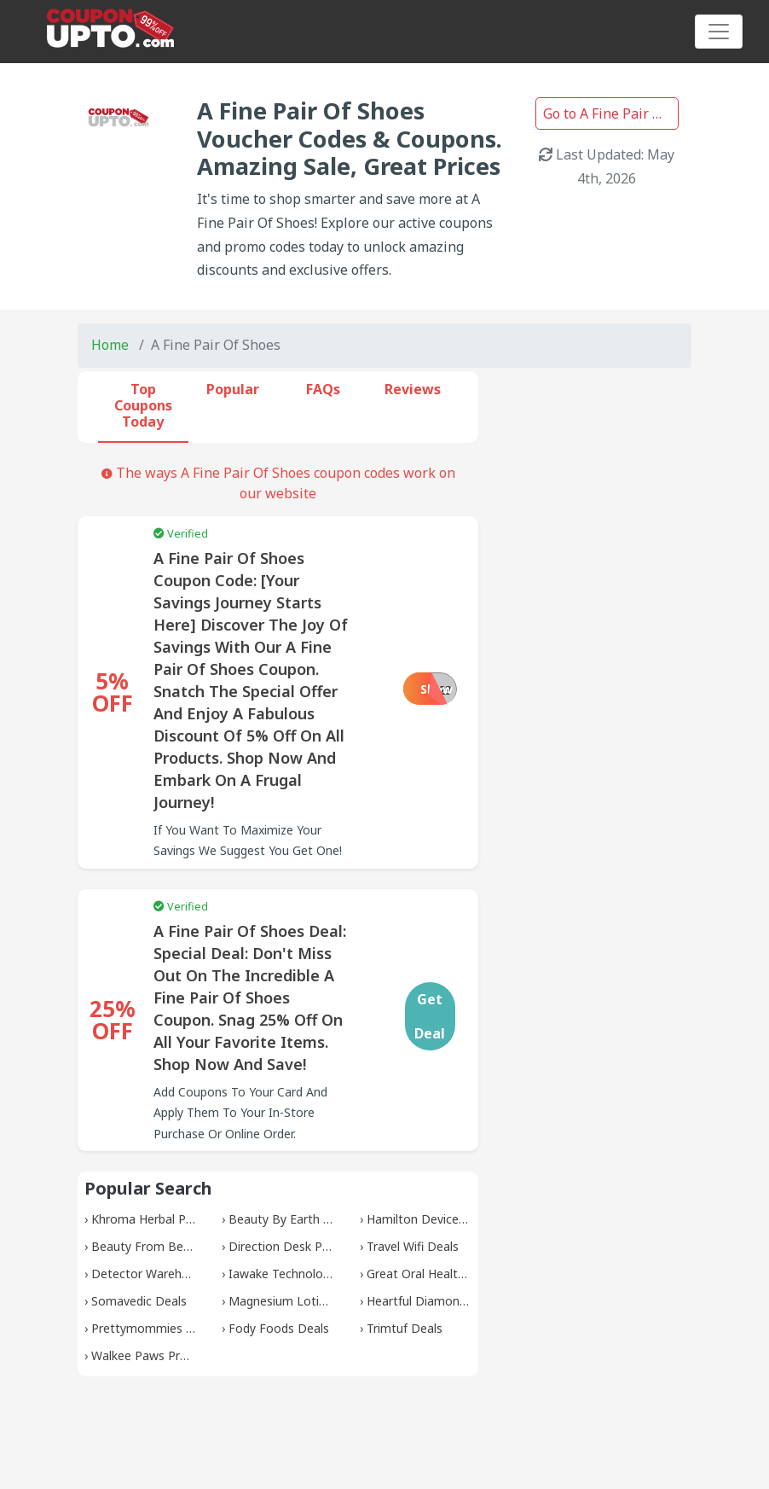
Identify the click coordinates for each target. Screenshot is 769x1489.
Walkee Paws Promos (151, 1355)
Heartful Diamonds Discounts (449, 1301)
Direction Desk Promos (293, 1246)
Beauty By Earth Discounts (303, 1219)
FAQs (323, 389)
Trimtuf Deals (404, 1328)
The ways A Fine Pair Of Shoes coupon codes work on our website (278, 483)
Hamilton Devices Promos (439, 1219)
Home (110, 344)
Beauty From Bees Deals (161, 1246)
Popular (232, 389)
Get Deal (429, 1016)
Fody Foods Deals (278, 1328)
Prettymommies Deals (154, 1328)
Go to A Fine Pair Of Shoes (611, 113)
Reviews (412, 389)
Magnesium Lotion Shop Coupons (323, 1301)
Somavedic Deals (139, 1301)
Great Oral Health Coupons (442, 1273)
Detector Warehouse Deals (167, 1273)
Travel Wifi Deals (413, 1246)
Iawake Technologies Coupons (313, 1273)
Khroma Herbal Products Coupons (186, 1219)
